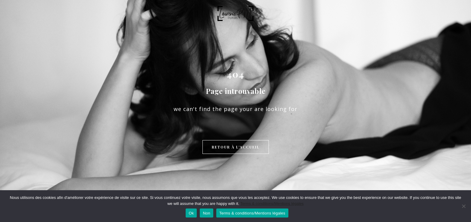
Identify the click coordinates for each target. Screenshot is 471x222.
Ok (191, 213)
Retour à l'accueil (236, 147)
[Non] (463, 206)
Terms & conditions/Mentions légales (272, 203)
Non (206, 213)
